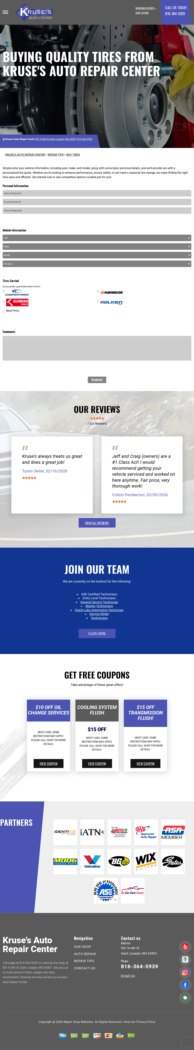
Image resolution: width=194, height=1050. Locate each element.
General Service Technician (99, 602)
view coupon (49, 763)
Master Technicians (99, 606)
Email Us (128, 975)
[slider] (97, 418)
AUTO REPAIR (85, 954)
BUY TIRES (73, 154)
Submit (97, 380)
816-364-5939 (175, 13)
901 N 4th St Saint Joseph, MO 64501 (56, 139)
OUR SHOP (82, 947)
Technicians (99, 618)
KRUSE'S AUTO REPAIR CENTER (25, 154)
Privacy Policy (145, 1022)
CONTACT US (84, 968)
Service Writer (99, 614)
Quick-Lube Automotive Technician (99, 610)
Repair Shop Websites (78, 1022)
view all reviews (97, 522)
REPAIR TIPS (56, 154)
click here (97, 633)
